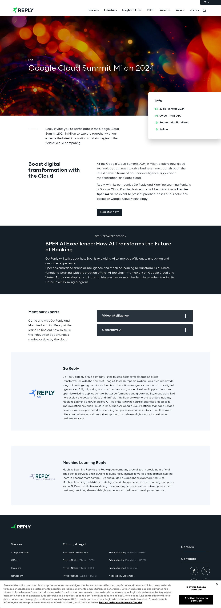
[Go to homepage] (22, 10)
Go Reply (71, 369)
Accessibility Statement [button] (121, 576)
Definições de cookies (196, 588)
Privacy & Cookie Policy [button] (75, 553)
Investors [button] (16, 568)
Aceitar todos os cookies (196, 599)
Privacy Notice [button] (78, 560)
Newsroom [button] (17, 576)
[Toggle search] (204, 10)
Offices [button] (15, 560)
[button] (109, 212)
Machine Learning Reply (84, 463)
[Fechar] (217, 584)
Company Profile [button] (20, 553)
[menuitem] (93, 10)
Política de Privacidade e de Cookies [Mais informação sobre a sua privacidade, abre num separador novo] (120, 602)
